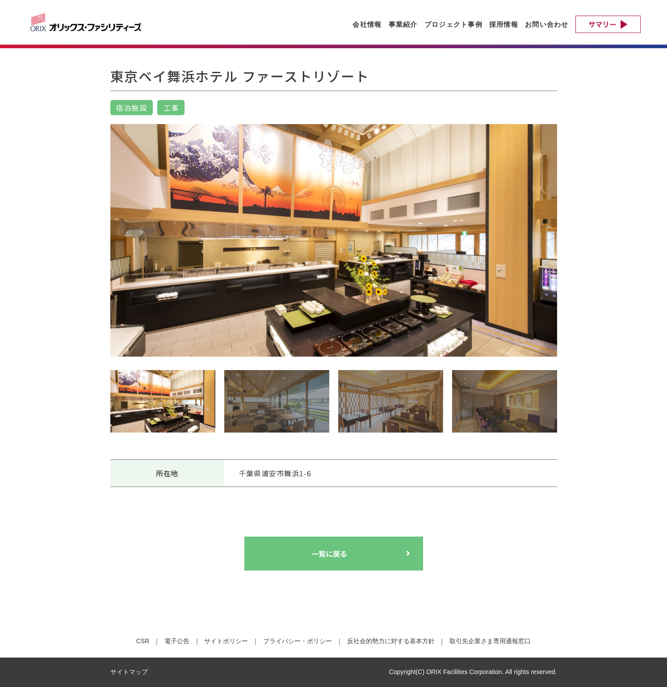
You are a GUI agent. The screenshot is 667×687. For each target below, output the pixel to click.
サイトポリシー (226, 641)
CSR (143, 641)
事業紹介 (403, 24)
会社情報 (367, 24)
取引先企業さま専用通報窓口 (490, 641)
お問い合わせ (547, 24)
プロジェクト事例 (453, 24)
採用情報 (503, 24)
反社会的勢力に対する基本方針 (391, 641)
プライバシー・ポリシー (297, 641)
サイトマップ (129, 671)
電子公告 (176, 641)
